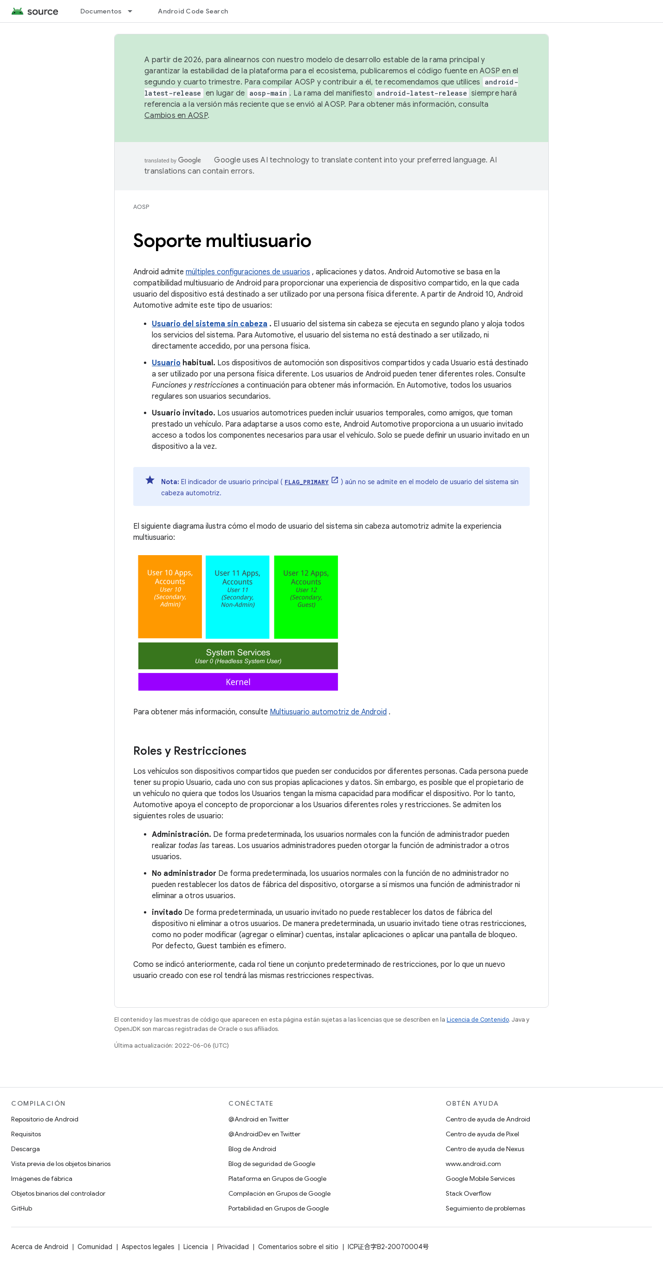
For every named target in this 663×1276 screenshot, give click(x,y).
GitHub (21, 1208)
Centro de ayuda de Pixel (482, 1134)
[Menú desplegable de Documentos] (134, 11)
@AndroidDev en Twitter (264, 1134)
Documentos (101, 11)
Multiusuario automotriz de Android (328, 712)
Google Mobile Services (480, 1178)
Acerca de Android (39, 1246)
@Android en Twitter (258, 1119)
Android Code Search (193, 11)
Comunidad (95, 1246)
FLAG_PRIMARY (307, 482)
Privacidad (233, 1246)
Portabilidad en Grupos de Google (278, 1208)
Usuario (166, 363)
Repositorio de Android (44, 1119)
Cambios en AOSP (176, 115)
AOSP (141, 207)
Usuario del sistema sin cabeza (209, 324)
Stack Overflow (468, 1193)
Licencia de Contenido (478, 1019)
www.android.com (473, 1163)
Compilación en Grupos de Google (279, 1193)
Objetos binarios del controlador (58, 1193)
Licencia (195, 1246)
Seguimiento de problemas (485, 1208)
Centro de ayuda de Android (488, 1119)
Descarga (25, 1149)
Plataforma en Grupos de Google (277, 1178)
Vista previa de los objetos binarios (60, 1163)
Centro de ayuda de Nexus (485, 1149)
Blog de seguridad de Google (271, 1163)
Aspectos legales (148, 1246)
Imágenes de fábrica (41, 1178)
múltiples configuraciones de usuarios (248, 272)
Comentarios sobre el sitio (298, 1246)
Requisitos (26, 1134)
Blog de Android (252, 1149)
